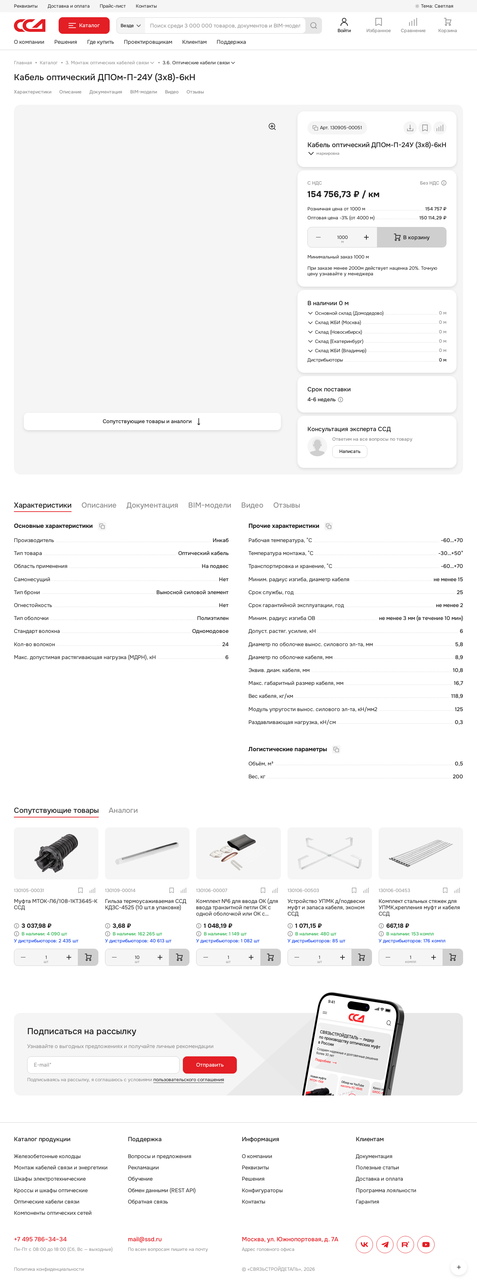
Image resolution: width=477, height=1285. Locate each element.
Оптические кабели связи (47, 1201)
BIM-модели (143, 92)
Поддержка (231, 41)
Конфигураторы (262, 1190)
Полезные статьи (377, 1167)
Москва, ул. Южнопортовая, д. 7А (290, 1239)
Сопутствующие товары (56, 810)
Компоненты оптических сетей (53, 1212)
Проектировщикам (148, 41)
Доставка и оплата (69, 6)
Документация (105, 92)
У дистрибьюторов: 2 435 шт (46, 941)
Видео (172, 92)
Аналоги (123, 810)
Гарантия (367, 1201)
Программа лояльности (386, 1190)
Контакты (146, 6)
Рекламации (143, 1167)
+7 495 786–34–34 (40, 1239)
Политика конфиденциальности (49, 1269)
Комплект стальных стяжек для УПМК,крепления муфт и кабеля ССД (419, 907)
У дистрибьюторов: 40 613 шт (138, 941)
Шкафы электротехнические (50, 1178)
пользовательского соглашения (188, 1080)
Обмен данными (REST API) (162, 1190)
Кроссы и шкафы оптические (51, 1190)
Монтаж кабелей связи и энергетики (61, 1167)
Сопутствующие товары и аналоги (152, 421)
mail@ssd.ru (145, 1239)
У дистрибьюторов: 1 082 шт (228, 941)
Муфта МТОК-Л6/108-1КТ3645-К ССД (55, 904)
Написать (349, 451)
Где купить (100, 41)
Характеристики (32, 92)
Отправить (210, 1064)
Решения (65, 41)
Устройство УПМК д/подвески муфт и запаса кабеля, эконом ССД (326, 907)
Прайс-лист (113, 6)
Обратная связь (148, 1201)
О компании (29, 41)
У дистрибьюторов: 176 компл (412, 941)
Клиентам (194, 41)
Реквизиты (26, 6)
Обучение (140, 1178)
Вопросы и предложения (159, 1156)
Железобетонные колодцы (47, 1156)
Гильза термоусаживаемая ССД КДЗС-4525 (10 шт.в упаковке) (145, 904)
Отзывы (195, 92)
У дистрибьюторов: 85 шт (316, 941)
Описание (70, 92)
